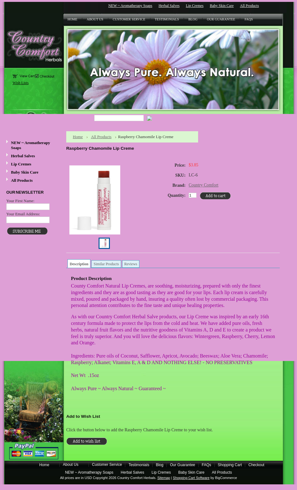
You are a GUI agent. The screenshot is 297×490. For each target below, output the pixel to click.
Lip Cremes (194, 5)
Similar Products (106, 264)
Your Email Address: (23, 214)
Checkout (256, 465)
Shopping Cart (230, 465)
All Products (249, 5)
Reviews (130, 264)
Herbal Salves (169, 5)
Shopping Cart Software (191, 478)
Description (79, 264)
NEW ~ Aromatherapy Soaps (130, 5)
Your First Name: (20, 200)
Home (78, 136)
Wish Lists (21, 83)
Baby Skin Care (222, 5)
